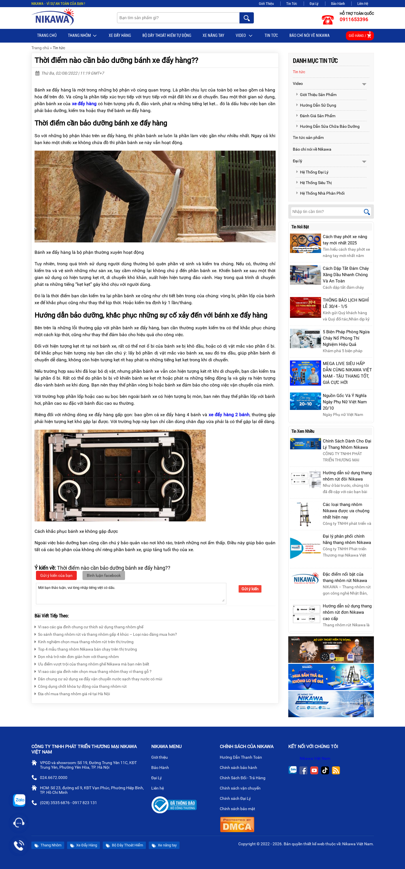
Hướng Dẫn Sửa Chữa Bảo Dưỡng (328, 126)
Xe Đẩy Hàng (120, 35)
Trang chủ (47, 35)
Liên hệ (159, 789)
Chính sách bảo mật (239, 809)
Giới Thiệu (266, 3)
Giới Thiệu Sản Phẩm (316, 94)
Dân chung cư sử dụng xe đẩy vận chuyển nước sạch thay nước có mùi (98, 678)
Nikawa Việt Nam (315, 758)
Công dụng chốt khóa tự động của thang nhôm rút (81, 686)
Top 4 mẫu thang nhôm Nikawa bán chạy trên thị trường (86, 648)
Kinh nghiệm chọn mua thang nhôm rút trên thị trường (84, 641)
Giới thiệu (161, 758)
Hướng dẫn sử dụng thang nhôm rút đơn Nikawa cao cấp (347, 612)
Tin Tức (291, 3)
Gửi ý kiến (250, 589)
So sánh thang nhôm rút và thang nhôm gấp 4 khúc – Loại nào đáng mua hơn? (106, 634)
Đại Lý (314, 3)
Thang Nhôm (82, 35)
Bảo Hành (338, 3)
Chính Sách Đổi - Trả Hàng (245, 778)
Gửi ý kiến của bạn (56, 575)
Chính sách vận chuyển (242, 789)
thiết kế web (314, 844)
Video (244, 35)
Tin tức (271, 35)
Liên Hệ (362, 3)
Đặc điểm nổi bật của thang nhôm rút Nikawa (345, 577)
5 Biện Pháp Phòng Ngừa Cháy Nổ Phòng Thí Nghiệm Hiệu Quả (346, 338)
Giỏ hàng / (360, 34)
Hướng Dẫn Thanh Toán (243, 758)
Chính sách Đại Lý (237, 799)
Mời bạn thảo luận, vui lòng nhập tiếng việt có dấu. (131, 593)
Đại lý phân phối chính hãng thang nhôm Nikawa (347, 539)
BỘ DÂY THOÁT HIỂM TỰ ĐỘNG (166, 35)
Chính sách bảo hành (241, 768)
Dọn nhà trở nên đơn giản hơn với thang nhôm (77, 656)
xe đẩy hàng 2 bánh (229, 414)
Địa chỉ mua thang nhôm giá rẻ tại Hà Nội (72, 693)
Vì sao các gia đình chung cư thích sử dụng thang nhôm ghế (89, 626)
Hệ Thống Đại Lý (312, 172)
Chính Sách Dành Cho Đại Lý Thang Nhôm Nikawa (347, 444)
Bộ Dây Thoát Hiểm (124, 845)
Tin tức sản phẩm (308, 137)
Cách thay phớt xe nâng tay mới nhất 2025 (345, 240)
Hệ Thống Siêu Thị (314, 182)
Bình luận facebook (104, 575)
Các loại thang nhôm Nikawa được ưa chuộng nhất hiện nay (346, 511)
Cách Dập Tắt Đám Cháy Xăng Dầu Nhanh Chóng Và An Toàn (346, 275)
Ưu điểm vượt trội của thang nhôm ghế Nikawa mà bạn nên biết (92, 663)
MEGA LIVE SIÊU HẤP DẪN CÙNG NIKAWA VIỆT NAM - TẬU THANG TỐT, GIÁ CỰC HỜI (347, 373)
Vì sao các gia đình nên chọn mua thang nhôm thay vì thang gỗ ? (93, 671)
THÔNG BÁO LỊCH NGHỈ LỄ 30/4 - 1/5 (346, 303)
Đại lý (297, 161)
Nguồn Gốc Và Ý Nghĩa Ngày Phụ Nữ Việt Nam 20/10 (345, 402)
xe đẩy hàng (84, 103)
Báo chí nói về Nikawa (309, 35)
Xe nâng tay (213, 35)
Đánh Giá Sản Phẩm (315, 115)
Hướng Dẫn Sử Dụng (316, 105)
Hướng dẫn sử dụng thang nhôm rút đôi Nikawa (347, 476)
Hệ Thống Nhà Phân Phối (320, 193)
